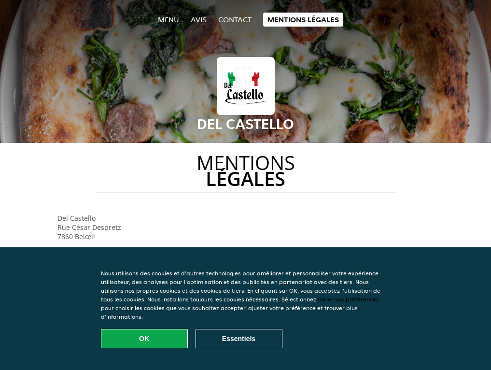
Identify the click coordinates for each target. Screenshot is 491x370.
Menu (168, 19)
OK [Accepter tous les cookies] (144, 338)
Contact (235, 19)
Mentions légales (303, 19)
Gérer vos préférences (348, 299)
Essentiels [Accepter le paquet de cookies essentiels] (238, 338)
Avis (199, 19)
